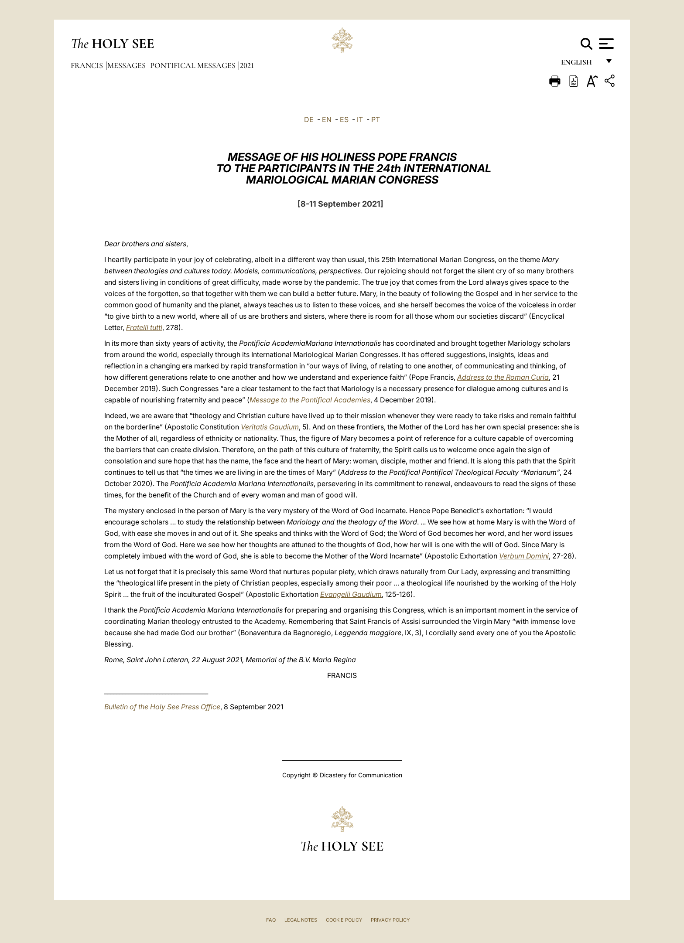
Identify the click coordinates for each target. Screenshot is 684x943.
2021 (247, 65)
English (580, 64)
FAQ (271, 920)
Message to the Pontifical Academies (310, 399)
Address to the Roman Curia (503, 377)
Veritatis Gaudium (270, 426)
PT (375, 119)
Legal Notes (300, 920)
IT (360, 119)
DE (309, 119)
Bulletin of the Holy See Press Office (162, 706)
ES (344, 119)
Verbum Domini (524, 556)
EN (327, 119)
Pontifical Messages (193, 65)
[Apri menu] (605, 43)
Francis (88, 65)
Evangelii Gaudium (351, 594)
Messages (127, 65)
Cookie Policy (344, 920)
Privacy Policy (390, 920)
